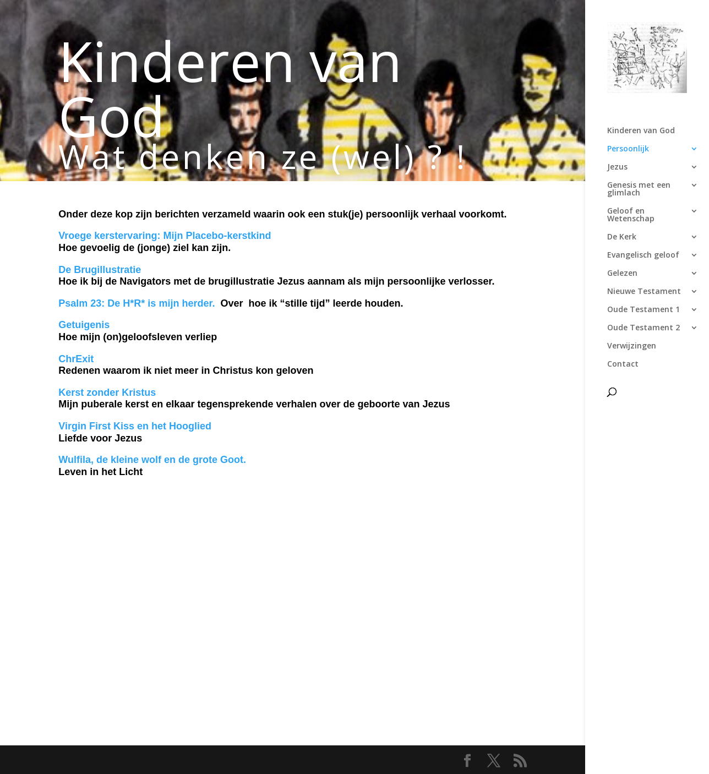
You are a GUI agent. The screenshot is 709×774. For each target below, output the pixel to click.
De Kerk (621, 237)
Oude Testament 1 (643, 310)
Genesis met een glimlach (638, 189)
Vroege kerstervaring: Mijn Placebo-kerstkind (164, 235)
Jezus (617, 167)
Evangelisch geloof (643, 255)
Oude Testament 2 (643, 328)
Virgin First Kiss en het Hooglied (136, 426)
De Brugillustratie (99, 269)
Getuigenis (84, 324)
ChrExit (76, 358)
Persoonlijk (628, 149)
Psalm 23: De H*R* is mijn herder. (136, 303)
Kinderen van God (641, 131)
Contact (623, 364)
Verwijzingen (631, 346)
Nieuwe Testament (644, 291)
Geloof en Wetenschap (631, 215)
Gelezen (622, 273)
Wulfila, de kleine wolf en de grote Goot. (152, 459)
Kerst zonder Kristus (107, 392)
